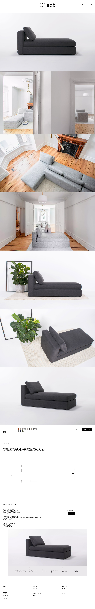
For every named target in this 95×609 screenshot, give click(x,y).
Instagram (64, 590)
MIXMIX (71, 513)
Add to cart (87, 429)
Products (5, 591)
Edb (4, 586)
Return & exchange (37, 593)
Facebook (64, 588)
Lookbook (5, 593)
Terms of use (23, 605)
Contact (5, 598)
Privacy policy (16, 605)
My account (35, 588)
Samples (5, 590)
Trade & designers (36, 591)
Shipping (5, 596)
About (4, 588)
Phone (63, 593)
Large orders (35, 590)
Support (35, 586)
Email (63, 591)
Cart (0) (86, 4)
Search (34, 595)
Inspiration (5, 595)
